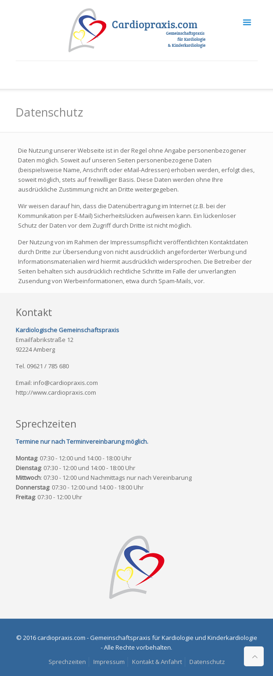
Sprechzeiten (67, 661)
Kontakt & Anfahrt (157, 661)
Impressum (109, 661)
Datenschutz (207, 661)
